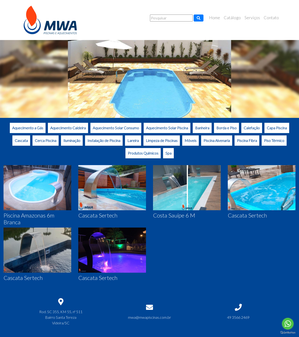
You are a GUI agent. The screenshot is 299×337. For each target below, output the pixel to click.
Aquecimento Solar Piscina (167, 128)
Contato (271, 17)
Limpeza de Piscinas (162, 140)
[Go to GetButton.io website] (287, 332)
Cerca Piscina (45, 140)
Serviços (252, 17)
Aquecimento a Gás (27, 128)
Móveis (190, 140)
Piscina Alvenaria (216, 140)
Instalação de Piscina (103, 140)
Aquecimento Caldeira (68, 128)
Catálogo (232, 17)
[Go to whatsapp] (288, 324)
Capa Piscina (277, 128)
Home (214, 17)
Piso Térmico (274, 140)
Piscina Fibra (247, 140)
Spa (168, 153)
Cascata (21, 140)
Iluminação (71, 140)
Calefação (252, 128)
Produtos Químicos (143, 153)
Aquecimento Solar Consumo (116, 128)
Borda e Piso (226, 128)
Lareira (133, 140)
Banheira (202, 128)
